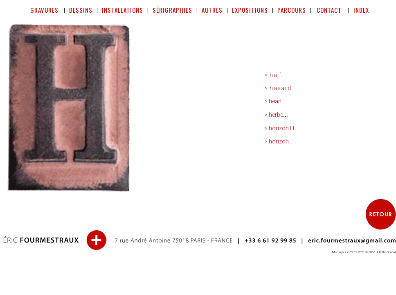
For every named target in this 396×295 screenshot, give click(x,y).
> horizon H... (281, 128)
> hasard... (280, 88)
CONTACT (331, 9)
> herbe (273, 114)
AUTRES (212, 9)
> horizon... (278, 141)
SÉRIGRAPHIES (172, 9)
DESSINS (80, 9)
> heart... (275, 101)
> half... (275, 75)
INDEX (360, 9)
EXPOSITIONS (250, 9)
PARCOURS (291, 9)
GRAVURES (44, 9)
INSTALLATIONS (122, 9)
